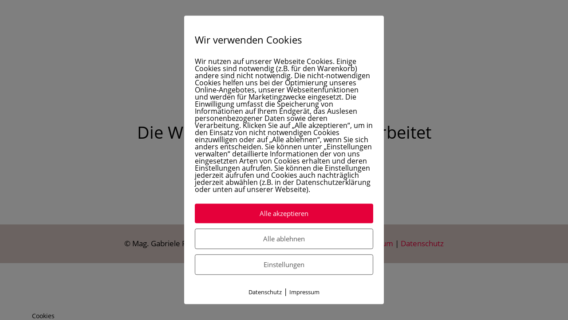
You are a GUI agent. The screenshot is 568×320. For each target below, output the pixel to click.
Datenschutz (265, 292)
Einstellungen (284, 264)
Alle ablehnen (284, 239)
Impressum (304, 292)
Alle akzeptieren (284, 213)
